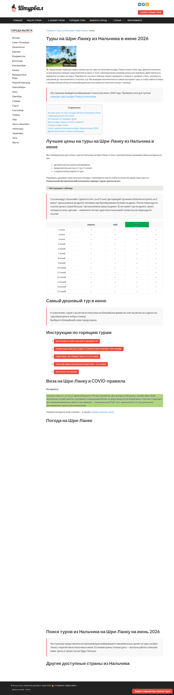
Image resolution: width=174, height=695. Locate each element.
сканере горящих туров (102, 412)
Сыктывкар (18, 110)
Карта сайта (71, 685)
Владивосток (18, 56)
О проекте (59, 685)
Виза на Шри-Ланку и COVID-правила (65, 122)
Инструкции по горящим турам (62, 119)
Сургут (15, 105)
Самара (16, 101)
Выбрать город (98, 20)
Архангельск (18, 47)
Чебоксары (17, 128)
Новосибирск (18, 87)
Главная (17, 20)
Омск (14, 91)
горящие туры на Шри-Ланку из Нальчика (73, 96)
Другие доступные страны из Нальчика (66, 131)
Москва (16, 37)
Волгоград (17, 61)
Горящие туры (77, 20)
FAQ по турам (34, 20)
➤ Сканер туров (56, 20)
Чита (14, 138)
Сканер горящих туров (150, 12)
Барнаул (16, 51)
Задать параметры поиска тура (152, 691)
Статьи (117, 20)
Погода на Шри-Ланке (58, 125)
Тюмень (16, 115)
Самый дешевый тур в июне (61, 115)
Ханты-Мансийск (20, 124)
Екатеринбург (19, 65)
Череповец (17, 133)
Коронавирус (135, 20)
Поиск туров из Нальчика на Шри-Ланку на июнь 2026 (73, 128)
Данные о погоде (18, 689)
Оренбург (17, 96)
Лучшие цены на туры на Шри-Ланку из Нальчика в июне (74, 112)
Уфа (14, 119)
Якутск (15, 142)
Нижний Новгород (21, 82)
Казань (15, 70)
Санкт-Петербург (20, 42)
